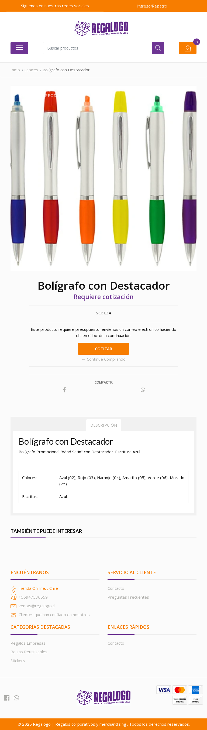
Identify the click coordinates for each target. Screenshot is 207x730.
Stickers (18, 660)
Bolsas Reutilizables (29, 651)
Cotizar (103, 348)
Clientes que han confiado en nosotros (54, 614)
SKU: (99, 313)
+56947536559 (33, 597)
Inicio (15, 69)
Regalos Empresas (28, 643)
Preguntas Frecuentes (128, 597)
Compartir (104, 382)
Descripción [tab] (103, 425)
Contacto (116, 588)
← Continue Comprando (104, 359)
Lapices (31, 69)
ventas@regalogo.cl (37, 605)
